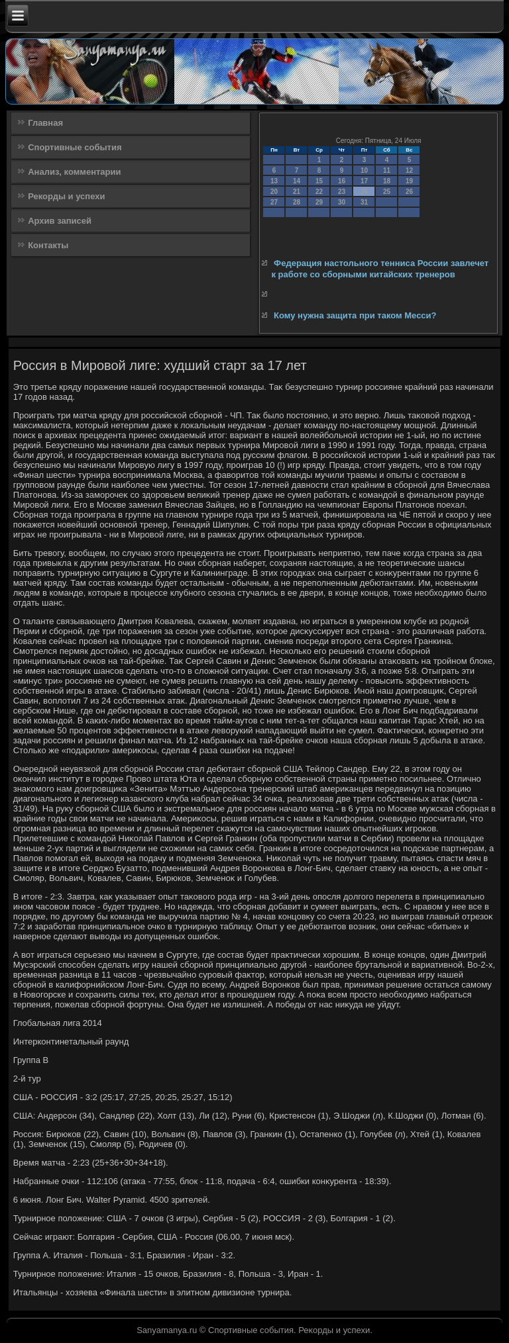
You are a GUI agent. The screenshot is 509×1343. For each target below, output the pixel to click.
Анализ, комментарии (74, 172)
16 (341, 181)
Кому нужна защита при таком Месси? (355, 315)
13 (274, 181)
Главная (45, 123)
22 (319, 191)
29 (319, 202)
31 (364, 202)
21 (296, 191)
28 (296, 202)
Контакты (48, 245)
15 (319, 181)
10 (364, 170)
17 (364, 181)
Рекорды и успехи (66, 196)
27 (274, 202)
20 (274, 191)
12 (409, 170)
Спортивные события (74, 147)
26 (409, 191)
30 (341, 202)
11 (386, 170)
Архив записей (59, 221)
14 (296, 181)
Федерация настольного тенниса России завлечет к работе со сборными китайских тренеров (379, 268)
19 (409, 181)
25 (386, 191)
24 (364, 191)
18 (386, 181)
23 (341, 191)
